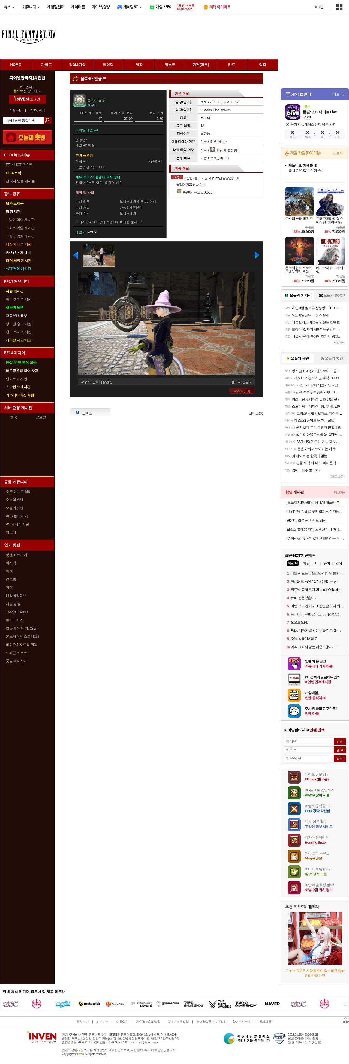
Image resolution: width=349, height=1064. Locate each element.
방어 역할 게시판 (20, 219)
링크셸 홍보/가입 (18, 324)
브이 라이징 (15, 620)
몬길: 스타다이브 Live (319, 112)
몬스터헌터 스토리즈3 (22, 636)
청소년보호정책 (178, 1022)
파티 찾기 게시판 (18, 299)
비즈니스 (102, 1022)
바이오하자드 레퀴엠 (21, 644)
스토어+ (339, 153)
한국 (13, 417)
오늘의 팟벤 (15, 508)
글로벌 (41, 417)
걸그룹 (11, 579)
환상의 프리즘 (223, 150)
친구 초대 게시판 (18, 332)
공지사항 (265, 1022)
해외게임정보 (16, 595)
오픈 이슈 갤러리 (18, 491)
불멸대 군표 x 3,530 (194, 192)
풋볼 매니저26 (16, 661)
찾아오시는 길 (242, 1022)
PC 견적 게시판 (17, 524)
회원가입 (16, 110)
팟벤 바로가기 (16, 555)
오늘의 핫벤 (15, 499)
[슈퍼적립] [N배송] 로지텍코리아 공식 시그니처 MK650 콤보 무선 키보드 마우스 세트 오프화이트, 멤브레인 (316, 538)
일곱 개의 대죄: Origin (22, 628)
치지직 (11, 563)
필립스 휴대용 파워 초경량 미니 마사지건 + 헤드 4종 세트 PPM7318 (316, 529)
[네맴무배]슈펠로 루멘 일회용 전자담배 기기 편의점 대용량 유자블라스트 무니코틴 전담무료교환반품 (316, 511)
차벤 (9, 571)
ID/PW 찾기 (37, 110)
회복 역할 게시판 (20, 228)
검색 (48, 120)
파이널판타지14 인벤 (27, 77)
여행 (9, 587)
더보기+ (339, 94)
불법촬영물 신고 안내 (211, 1022)
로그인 (318, 7)
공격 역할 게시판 (20, 236)
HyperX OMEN (17, 612)
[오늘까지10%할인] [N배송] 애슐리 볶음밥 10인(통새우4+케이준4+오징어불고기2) (316, 502)
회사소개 (83, 1022)
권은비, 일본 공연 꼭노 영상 (306, 520)
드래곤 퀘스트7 (17, 653)
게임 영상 (13, 604)
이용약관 (122, 1022)
